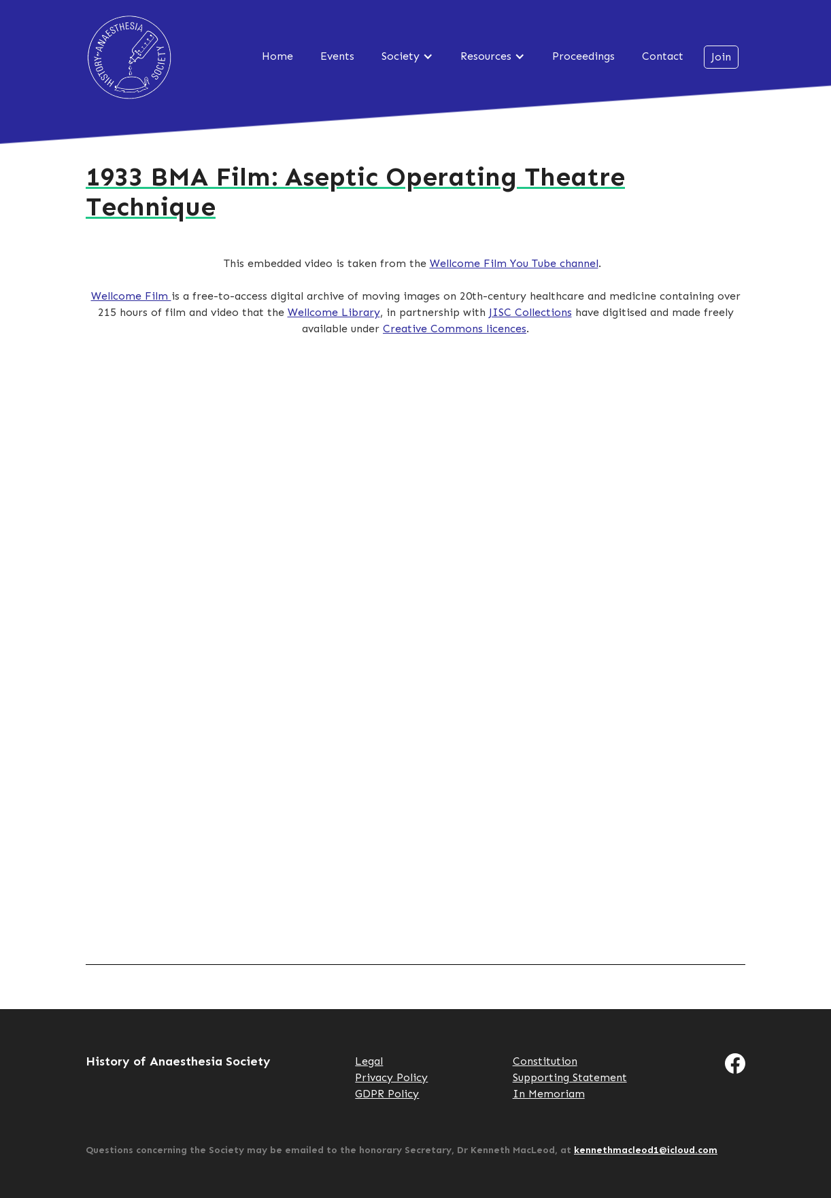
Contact (662, 56)
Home (277, 56)
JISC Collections (530, 312)
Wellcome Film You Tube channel (514, 263)
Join (721, 56)
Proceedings (583, 56)
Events (337, 56)
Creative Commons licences (454, 328)
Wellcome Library (334, 312)
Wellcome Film (131, 295)
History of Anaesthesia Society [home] (129, 57)
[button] (407, 56)
